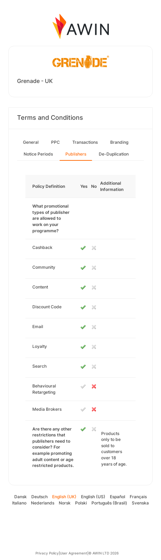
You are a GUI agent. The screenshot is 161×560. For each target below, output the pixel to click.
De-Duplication (114, 154)
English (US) (93, 496)
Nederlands (42, 502)
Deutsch (39, 496)
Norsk (65, 502)
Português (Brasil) (109, 502)
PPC (55, 142)
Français (138, 496)
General (31, 142)
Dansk (20, 496)
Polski (81, 502)
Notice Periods (38, 154)
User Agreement (73, 553)
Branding (119, 142)
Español (117, 496)
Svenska (140, 502)
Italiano (19, 502)
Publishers (75, 154)
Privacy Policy (47, 553)
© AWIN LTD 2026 (103, 553)
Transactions (85, 142)
